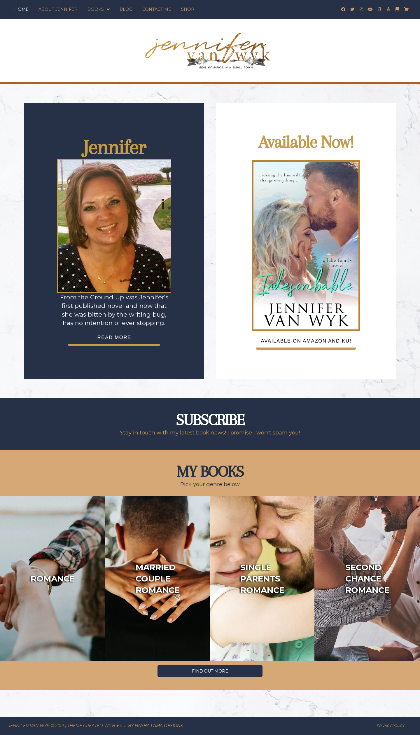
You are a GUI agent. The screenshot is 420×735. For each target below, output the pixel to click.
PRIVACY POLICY (391, 726)
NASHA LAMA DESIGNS (159, 725)
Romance (53, 579)
